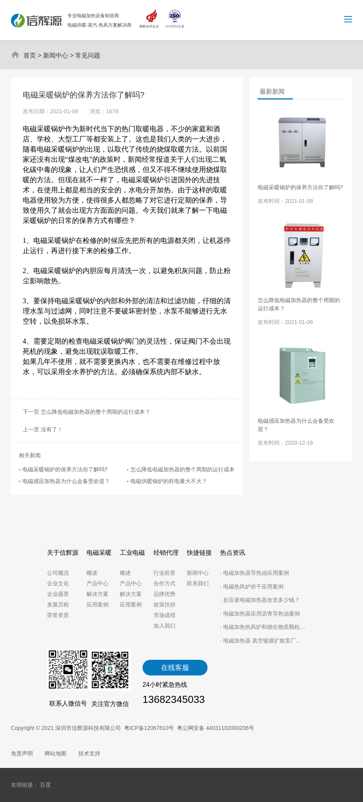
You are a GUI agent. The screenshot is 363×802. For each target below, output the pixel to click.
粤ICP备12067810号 (149, 728)
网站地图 (56, 753)
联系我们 (198, 583)
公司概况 (58, 573)
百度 (45, 785)
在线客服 (175, 668)
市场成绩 (164, 615)
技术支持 (89, 753)
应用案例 (97, 604)
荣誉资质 (58, 615)
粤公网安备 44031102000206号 (215, 728)
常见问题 (87, 55)
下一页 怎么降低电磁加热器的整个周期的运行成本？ (85, 412)
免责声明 (22, 753)
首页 (29, 55)
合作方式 (164, 583)
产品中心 (97, 583)
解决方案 (97, 594)
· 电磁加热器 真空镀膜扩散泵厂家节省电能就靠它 (263, 640)
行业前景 (164, 573)
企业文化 (58, 583)
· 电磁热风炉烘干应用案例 (252, 586)
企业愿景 (58, 594)
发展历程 (58, 604)
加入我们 (164, 626)
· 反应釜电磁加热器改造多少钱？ (260, 600)
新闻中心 (55, 55)
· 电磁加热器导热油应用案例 (254, 573)
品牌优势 (164, 594)
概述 (92, 573)
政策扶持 (164, 604)
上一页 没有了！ (41, 429)
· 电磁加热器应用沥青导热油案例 (260, 613)
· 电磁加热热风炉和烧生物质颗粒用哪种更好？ (263, 627)
